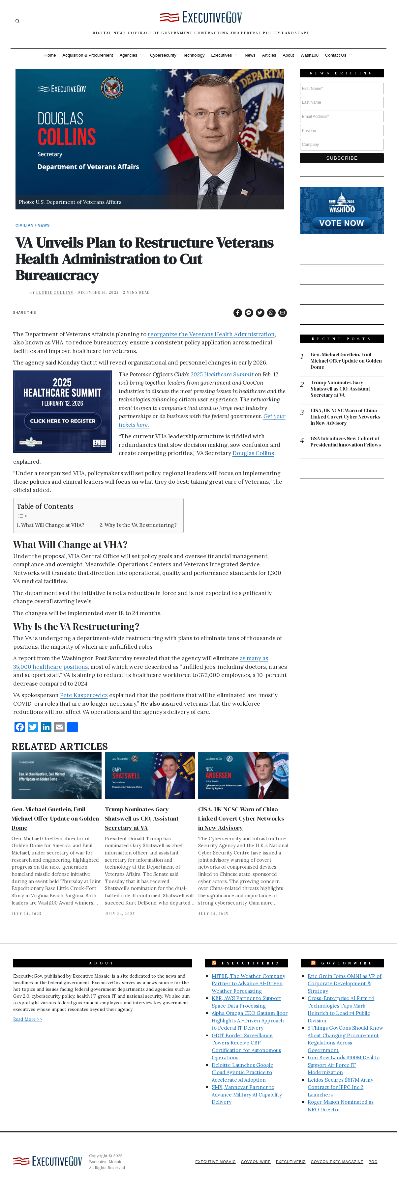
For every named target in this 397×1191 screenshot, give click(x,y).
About (288, 55)
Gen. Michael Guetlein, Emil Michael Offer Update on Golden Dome (55, 818)
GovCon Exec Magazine (336, 1162)
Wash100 (309, 55)
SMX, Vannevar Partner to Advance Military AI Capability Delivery (247, 1094)
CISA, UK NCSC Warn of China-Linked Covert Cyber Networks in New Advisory (241, 818)
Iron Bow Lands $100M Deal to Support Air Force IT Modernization (344, 1064)
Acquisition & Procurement (88, 55)
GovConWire (347, 963)
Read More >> (27, 1019)
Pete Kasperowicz (84, 695)
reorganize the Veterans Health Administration (211, 334)
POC (373, 1162)
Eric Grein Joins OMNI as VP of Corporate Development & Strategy (345, 983)
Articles (269, 55)
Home (50, 55)
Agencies (128, 55)
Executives (221, 55)
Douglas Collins (253, 453)
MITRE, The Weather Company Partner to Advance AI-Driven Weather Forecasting (248, 983)
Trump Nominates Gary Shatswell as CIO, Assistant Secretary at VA (142, 818)
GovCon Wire (254, 1162)
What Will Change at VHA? (52, 525)
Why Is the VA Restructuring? (141, 525)
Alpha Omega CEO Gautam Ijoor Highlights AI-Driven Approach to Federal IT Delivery (250, 1020)
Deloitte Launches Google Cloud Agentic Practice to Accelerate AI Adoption (242, 1072)
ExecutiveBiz (251, 963)
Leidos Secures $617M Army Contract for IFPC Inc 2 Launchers (340, 1087)
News (250, 55)
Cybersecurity (163, 55)
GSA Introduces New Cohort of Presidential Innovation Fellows (346, 442)
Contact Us (335, 55)
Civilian (24, 225)
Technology (194, 55)
